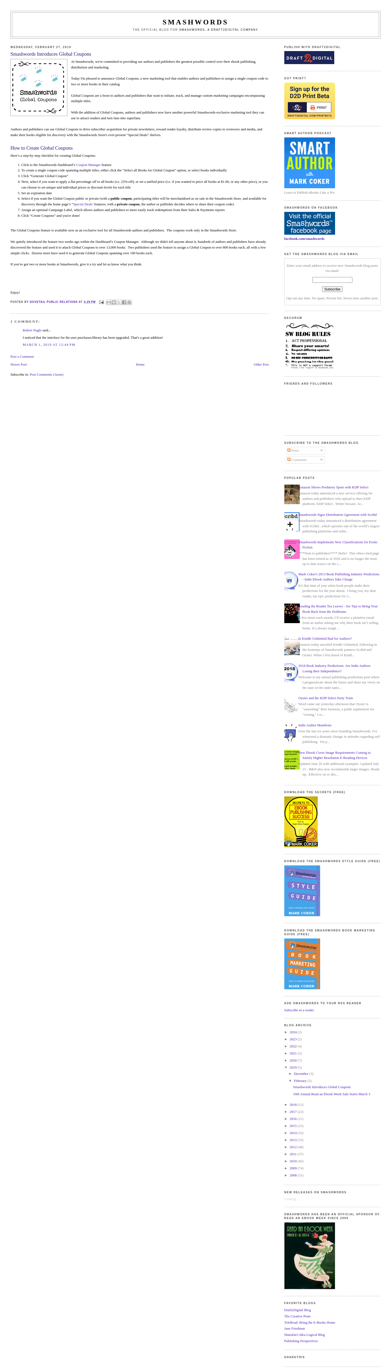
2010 (294, 1161)
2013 (294, 1140)
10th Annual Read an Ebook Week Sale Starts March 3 (331, 1094)
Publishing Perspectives (301, 1341)
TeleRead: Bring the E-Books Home (309, 1322)
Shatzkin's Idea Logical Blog (304, 1335)
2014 (294, 1133)
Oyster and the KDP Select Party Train (325, 698)
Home (140, 364)
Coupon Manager (88, 165)
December (301, 1074)
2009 (294, 1168)
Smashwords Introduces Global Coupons (322, 1087)
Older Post (261, 364)
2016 (294, 1119)
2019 (294, 1067)
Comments (297, 460)
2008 (294, 1175)
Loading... (291, 1199)
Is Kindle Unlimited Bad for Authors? (325, 638)
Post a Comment (22, 356)
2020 (294, 1060)
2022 (294, 1046)
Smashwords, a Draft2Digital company (218, 29)
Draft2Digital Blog (297, 1310)
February (300, 1081)
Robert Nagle (32, 330)
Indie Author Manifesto (315, 725)
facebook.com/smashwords (304, 239)
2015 (294, 1126)
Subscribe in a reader (299, 1010)
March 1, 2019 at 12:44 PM (49, 345)
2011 (294, 1154)
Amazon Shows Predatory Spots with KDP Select (333, 487)
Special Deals (82, 204)
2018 (294, 1105)
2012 (294, 1147)
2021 (294, 1053)
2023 (294, 1039)
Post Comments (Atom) (47, 374)
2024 (294, 1032)
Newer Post (18, 364)
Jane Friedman (294, 1328)
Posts (293, 450)
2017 (294, 1112)
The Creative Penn (297, 1316)
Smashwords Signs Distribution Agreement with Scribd (337, 515)
